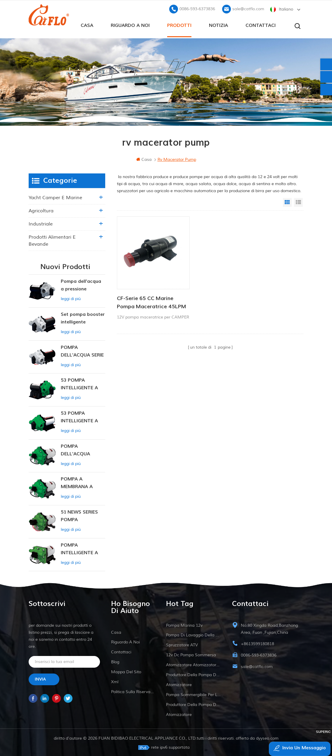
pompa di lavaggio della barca (193, 633)
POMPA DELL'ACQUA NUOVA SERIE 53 (79, 449)
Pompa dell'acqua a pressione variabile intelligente (81, 284)
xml (114, 680)
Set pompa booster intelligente (83, 317)
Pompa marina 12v (184, 624)
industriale (41, 223)
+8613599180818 (257, 642)
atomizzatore (179, 683)
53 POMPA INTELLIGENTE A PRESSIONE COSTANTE (79, 383)
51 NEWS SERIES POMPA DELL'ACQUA (79, 515)
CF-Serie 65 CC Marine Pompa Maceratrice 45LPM (145, 287)
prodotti (179, 24)
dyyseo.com (267, 737)
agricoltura (41, 210)
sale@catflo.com (248, 7)
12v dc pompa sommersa (191, 653)
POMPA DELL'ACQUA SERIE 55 (82, 350)
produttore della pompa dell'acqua (193, 673)
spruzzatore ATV (182, 643)
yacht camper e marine (55, 196)
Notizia (218, 24)
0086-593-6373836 (197, 7)
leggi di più (71, 297)
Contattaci (260, 24)
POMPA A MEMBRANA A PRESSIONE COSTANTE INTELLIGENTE (77, 482)
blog (115, 660)
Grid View (287, 201)
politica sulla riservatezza (133, 690)
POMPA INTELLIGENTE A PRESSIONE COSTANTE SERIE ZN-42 (80, 548)
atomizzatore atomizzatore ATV (193, 663)
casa (87, 24)
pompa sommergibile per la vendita (193, 693)
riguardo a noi (130, 24)
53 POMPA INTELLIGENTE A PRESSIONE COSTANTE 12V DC (82, 416)
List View (298, 201)
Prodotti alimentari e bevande (52, 239)
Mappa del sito (126, 670)
